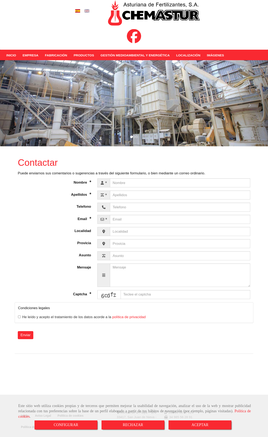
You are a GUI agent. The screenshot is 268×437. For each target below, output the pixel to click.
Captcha (80, 298)
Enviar (26, 339)
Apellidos (79, 199)
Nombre (81, 187)
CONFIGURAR (66, 425)
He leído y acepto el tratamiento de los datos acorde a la (82, 321)
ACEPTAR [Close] (200, 425)
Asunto (85, 259)
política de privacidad (129, 321)
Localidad (83, 235)
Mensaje (84, 272)
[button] (20, 107)
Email (82, 223)
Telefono (83, 211)
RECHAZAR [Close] (133, 425)
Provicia (84, 247)
